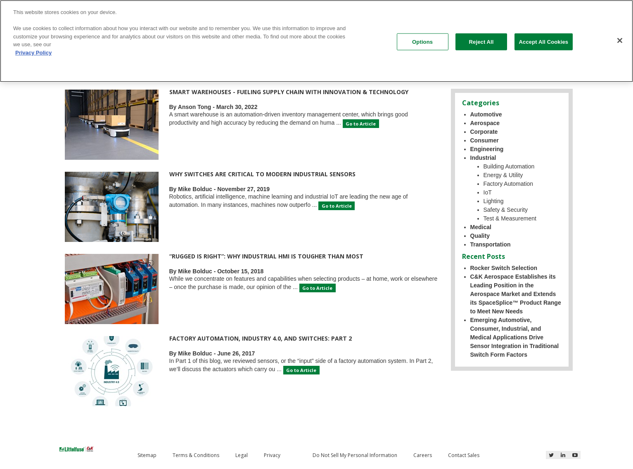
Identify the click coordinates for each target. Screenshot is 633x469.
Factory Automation (508, 183)
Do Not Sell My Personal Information (355, 455)
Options (422, 41)
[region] (316, 41)
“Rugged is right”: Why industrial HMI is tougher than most (266, 256)
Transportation (490, 244)
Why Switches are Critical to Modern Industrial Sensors (262, 174)
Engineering (487, 149)
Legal (241, 455)
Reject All (481, 41)
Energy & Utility (503, 175)
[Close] (620, 40)
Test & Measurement (510, 218)
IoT (488, 192)
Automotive (486, 114)
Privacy (272, 455)
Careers (422, 455)
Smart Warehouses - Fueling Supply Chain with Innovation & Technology (288, 92)
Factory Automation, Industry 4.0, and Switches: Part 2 (260, 338)
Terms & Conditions (196, 455)
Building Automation (509, 166)
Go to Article (361, 124)
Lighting (494, 201)
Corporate (484, 131)
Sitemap (147, 455)
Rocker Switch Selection (504, 268)
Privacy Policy (33, 53)
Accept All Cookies (544, 41)
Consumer (484, 140)
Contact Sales (463, 455)
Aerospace (485, 123)
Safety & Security (506, 209)
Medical (480, 227)
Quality (480, 235)
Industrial (483, 157)
